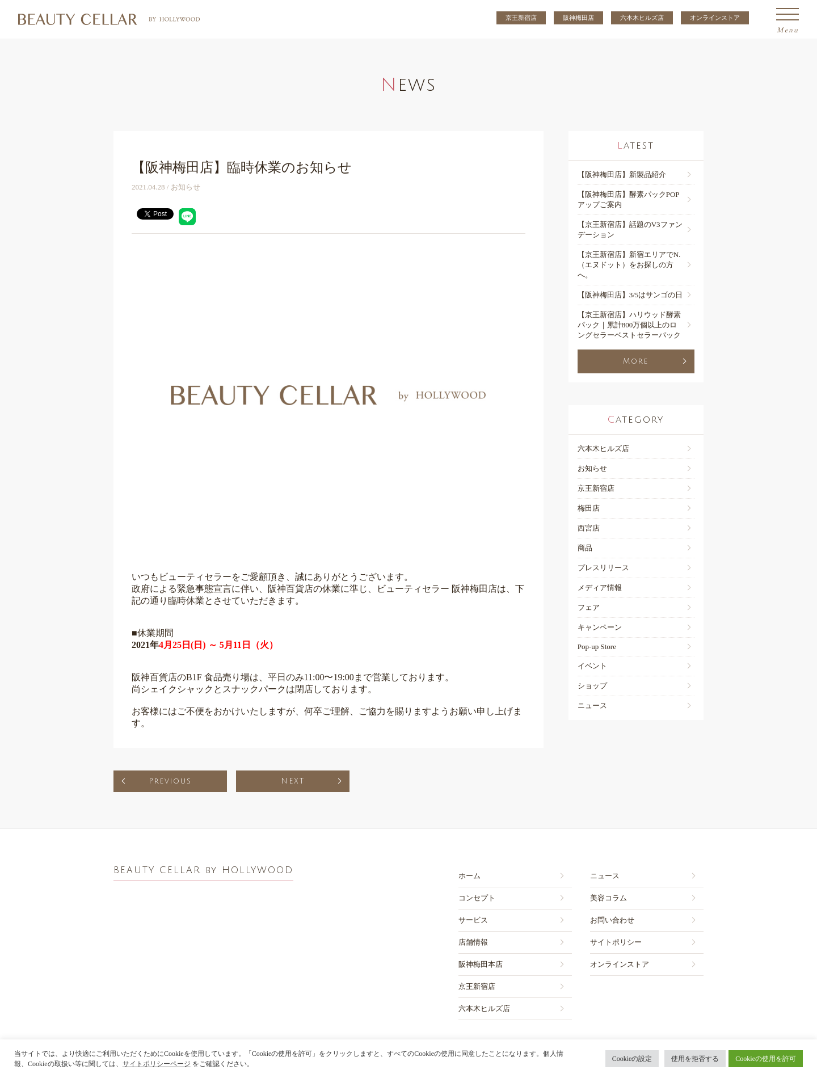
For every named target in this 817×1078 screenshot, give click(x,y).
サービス (473, 920)
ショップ (592, 685)
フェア (589, 607)
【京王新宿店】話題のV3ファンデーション (630, 229)
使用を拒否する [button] (695, 1059)
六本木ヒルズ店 (642, 17)
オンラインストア (715, 17)
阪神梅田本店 (480, 964)
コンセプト (476, 898)
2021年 (205, 645)
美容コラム (608, 898)
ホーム (469, 875)
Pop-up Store (597, 646)
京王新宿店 (521, 17)
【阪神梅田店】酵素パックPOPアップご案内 (629, 199)
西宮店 (589, 528)
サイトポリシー (616, 942)
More (635, 361)
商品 (585, 548)
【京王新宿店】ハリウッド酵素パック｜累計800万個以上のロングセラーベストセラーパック (629, 324)
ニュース (592, 705)
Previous (170, 781)
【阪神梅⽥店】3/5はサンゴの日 (630, 294)
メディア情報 (600, 587)
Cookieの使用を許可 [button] (765, 1059)
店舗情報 (473, 942)
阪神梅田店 (578, 17)
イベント (592, 666)
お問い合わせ (612, 920)
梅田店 (589, 508)
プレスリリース (603, 567)
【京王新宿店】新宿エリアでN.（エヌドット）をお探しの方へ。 (629, 264)
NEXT (293, 781)
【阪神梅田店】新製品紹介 (622, 174)
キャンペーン (600, 627)
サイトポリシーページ (157, 1064)
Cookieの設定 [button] (632, 1059)
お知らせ (592, 468)
